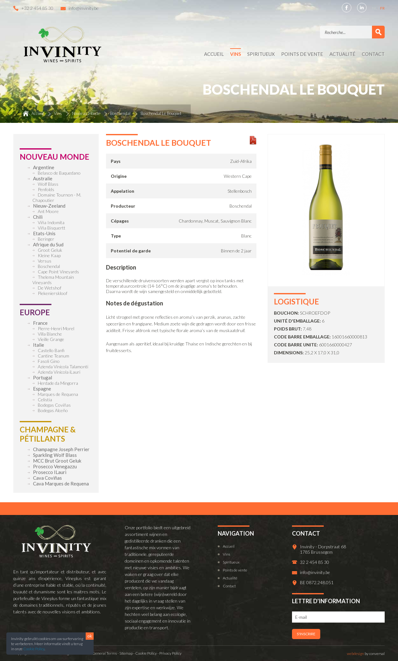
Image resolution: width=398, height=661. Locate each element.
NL (375, 8)
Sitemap (126, 653)
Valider (378, 32)
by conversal (366, 653)
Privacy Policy (170, 653)
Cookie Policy (33, 648)
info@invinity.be (84, 8)
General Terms (104, 653)
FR (382, 8)
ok (89, 635)
